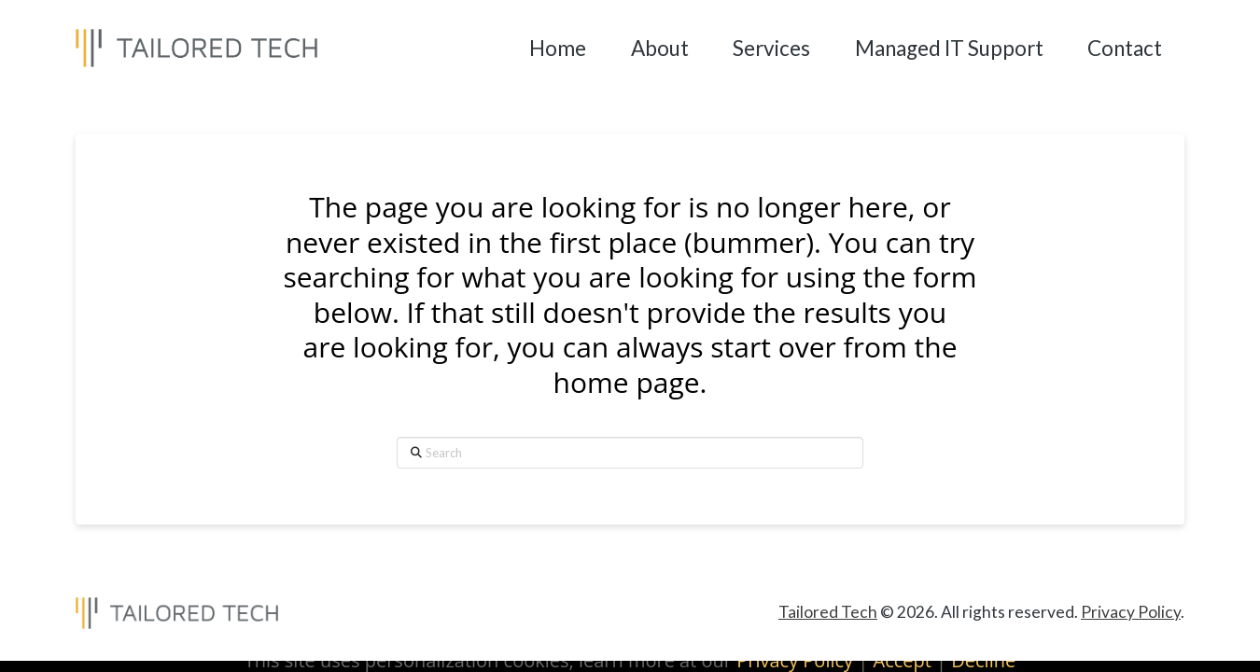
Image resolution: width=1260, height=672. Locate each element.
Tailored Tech (827, 612)
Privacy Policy (1131, 612)
